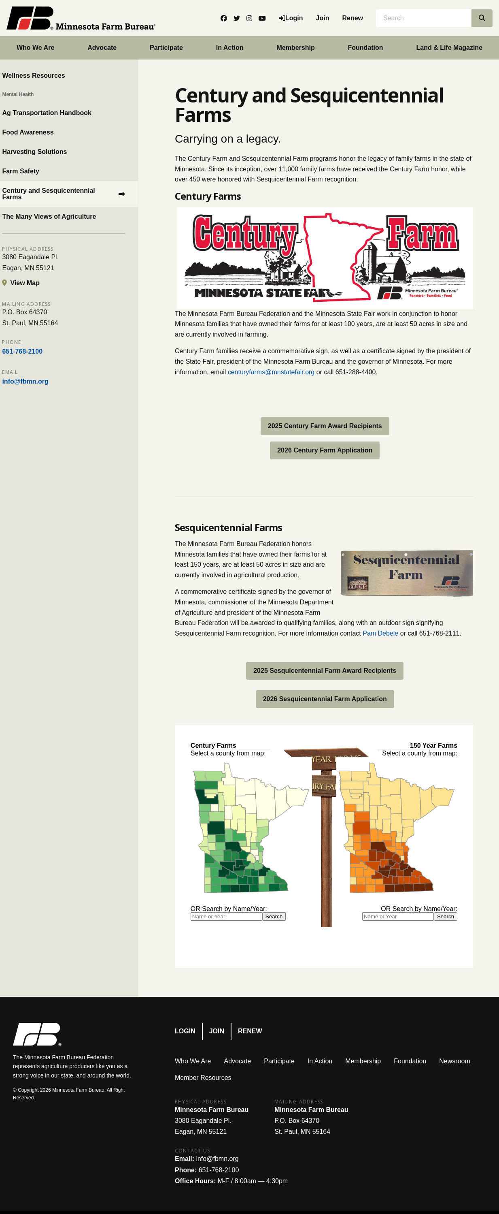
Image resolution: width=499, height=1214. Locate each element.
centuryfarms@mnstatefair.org (271, 372)
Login (185, 1031)
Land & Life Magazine (449, 47)
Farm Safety (31, 171)
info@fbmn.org (36, 381)
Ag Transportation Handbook (57, 112)
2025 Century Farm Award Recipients (325, 425)
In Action (230, 47)
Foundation (365, 47)
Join (322, 18)
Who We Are (35, 47)
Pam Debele (380, 633)
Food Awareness (38, 132)
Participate (166, 47)
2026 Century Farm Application (324, 450)
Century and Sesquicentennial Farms (59, 194)
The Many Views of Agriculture (60, 216)
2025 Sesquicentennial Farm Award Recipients (324, 670)
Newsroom (454, 1061)
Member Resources (203, 1077)
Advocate (102, 47)
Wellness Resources (44, 75)
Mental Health (29, 94)
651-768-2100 (33, 351)
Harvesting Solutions (45, 151)
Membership (295, 47)
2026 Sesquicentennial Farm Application (325, 699)
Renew (352, 18)
